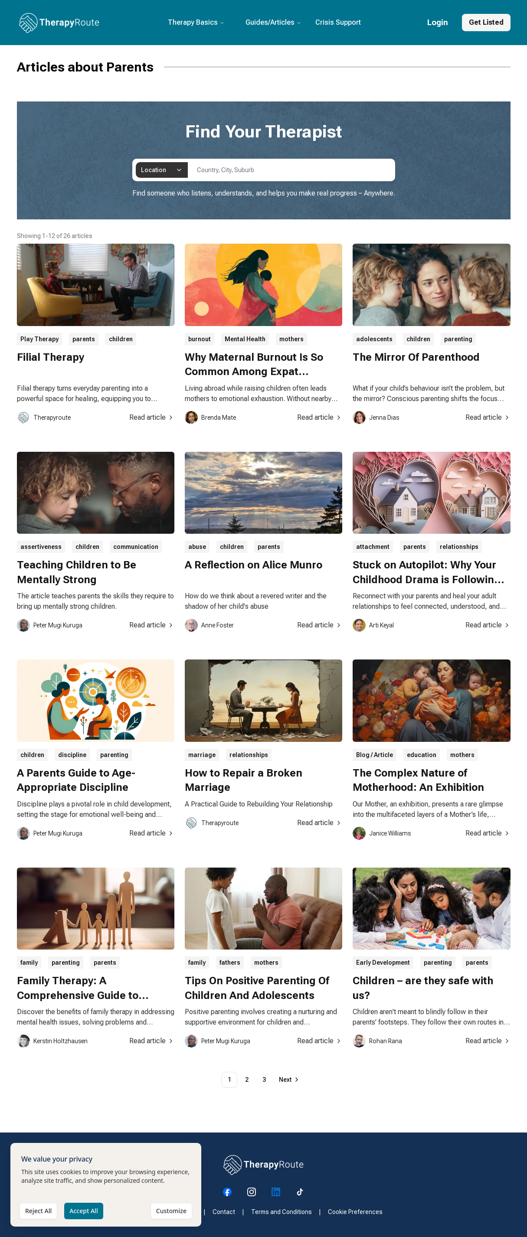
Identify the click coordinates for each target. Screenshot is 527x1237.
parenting (458, 339)
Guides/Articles (273, 22)
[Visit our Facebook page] (227, 1192)
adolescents (374, 339)
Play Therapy (39, 339)
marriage (202, 754)
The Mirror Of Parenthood (416, 357)
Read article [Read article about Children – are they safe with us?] (488, 1041)
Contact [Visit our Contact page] (224, 1211)
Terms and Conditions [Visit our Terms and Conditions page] (281, 1211)
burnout (199, 339)
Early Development (383, 962)
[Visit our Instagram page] (251, 1192)
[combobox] (162, 170)
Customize (171, 1225)
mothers (291, 339)
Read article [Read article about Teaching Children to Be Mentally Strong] (151, 625)
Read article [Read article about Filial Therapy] (151, 417)
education (421, 754)
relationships (459, 546)
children (121, 339)
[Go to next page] (289, 1079)
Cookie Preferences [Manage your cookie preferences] (355, 1211)
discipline (72, 754)
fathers (229, 962)
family (29, 962)
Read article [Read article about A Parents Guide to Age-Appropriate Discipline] (151, 833)
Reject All (38, 1225)
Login (437, 22)
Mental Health (245, 339)
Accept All (83, 1225)
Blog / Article (374, 754)
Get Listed (486, 22)
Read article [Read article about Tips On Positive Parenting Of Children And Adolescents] (319, 1041)
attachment (373, 546)
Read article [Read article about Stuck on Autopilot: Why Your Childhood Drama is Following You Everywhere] (488, 625)
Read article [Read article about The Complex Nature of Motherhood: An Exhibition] (488, 833)
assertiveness (41, 546)
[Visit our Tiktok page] (300, 1192)
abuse (197, 546)
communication (135, 546)
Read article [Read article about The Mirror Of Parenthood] (488, 417)
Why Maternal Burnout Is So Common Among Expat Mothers (254, 371)
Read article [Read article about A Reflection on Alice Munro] (319, 625)
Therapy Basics (196, 22)
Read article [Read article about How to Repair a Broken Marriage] (319, 823)
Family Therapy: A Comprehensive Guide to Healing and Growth (77, 995)
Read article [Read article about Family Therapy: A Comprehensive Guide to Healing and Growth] (151, 1041)
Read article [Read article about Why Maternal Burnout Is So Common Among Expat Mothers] (319, 417)
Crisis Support (338, 22)
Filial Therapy (50, 357)
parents (83, 339)
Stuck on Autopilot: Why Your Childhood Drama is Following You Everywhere (427, 579)
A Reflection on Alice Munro (253, 565)
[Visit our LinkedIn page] (276, 1192)
